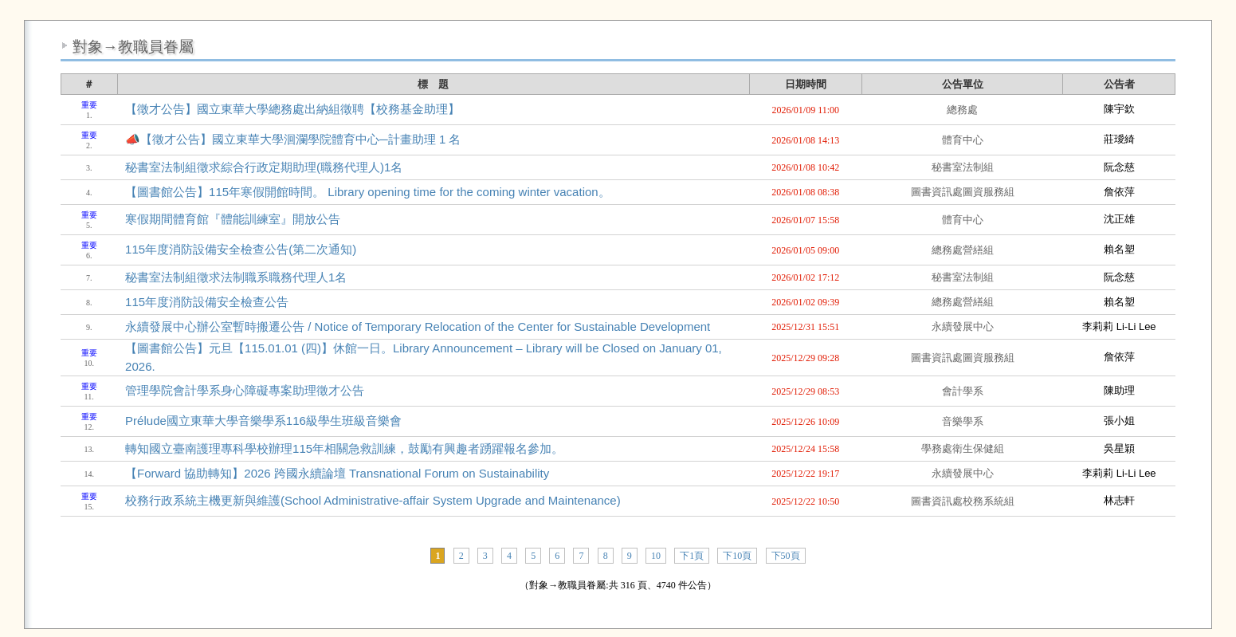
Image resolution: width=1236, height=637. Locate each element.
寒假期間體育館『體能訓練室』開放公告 (232, 219)
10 (656, 555)
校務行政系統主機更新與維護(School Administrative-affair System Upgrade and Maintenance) (373, 500)
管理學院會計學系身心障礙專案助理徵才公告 (244, 390)
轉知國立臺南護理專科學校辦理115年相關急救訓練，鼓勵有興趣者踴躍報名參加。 (344, 448)
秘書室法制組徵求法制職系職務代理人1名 (236, 277)
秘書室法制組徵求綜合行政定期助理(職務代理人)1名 (263, 167)
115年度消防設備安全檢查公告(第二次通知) (240, 249)
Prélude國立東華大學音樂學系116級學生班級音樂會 (263, 420)
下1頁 (692, 555)
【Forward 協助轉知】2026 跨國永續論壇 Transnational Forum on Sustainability (337, 473)
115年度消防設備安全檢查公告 (206, 302)
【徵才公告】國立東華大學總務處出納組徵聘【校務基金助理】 (292, 109)
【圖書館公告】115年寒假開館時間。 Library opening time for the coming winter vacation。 (367, 192)
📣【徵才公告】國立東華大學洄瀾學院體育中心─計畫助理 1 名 (293, 139)
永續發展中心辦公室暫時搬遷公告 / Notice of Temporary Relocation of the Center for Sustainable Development (417, 326)
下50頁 (785, 555)
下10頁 (737, 555)
